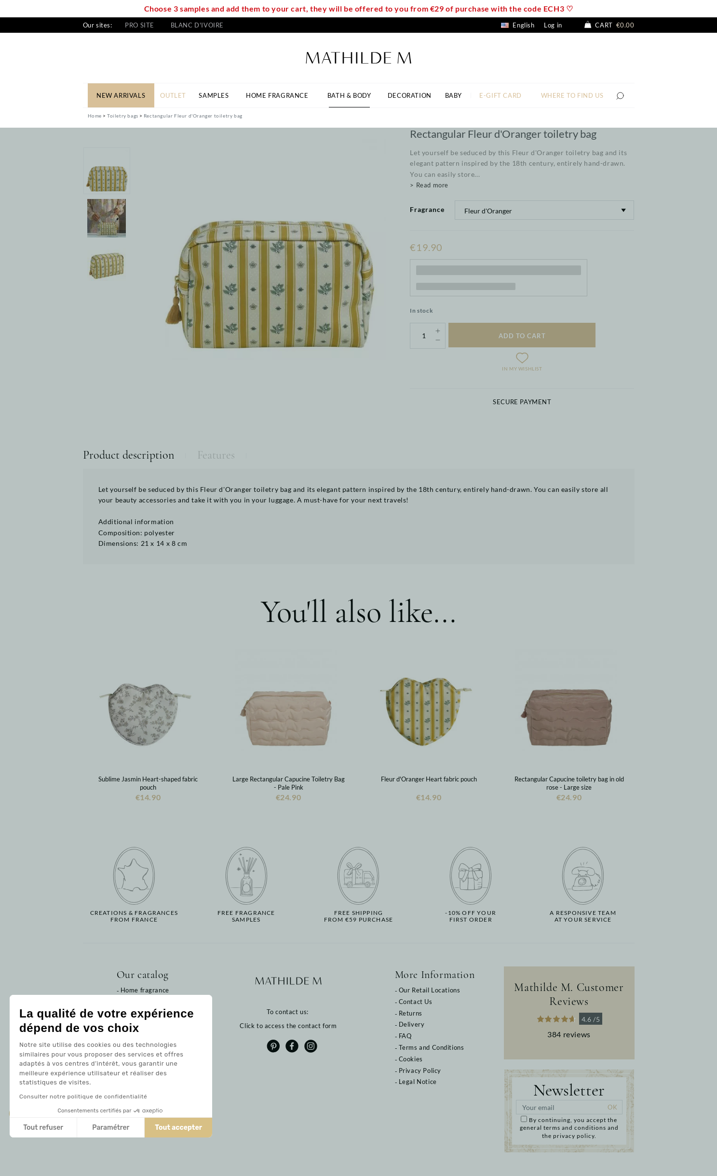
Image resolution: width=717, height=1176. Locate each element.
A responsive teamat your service (583, 916)
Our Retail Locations (429, 990)
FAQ (405, 1036)
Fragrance (427, 209)
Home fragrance (145, 990)
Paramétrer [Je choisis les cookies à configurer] (108, 1127)
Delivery (412, 1024)
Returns (410, 1013)
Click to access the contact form (288, 1026)
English (518, 25)
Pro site (139, 25)
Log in (553, 25)
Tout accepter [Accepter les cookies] (176, 1127)
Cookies (411, 1059)
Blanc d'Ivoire (197, 25)
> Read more (429, 185)
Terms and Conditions (431, 1047)
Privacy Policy (420, 1070)
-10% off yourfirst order (470, 916)
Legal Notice (418, 1081)
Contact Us (416, 1001)
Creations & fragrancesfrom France (134, 916)
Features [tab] (216, 455)
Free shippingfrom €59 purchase (358, 916)
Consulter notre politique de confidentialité (81, 1096)
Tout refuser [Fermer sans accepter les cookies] (41, 1127)
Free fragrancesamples (246, 916)
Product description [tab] (128, 455)
